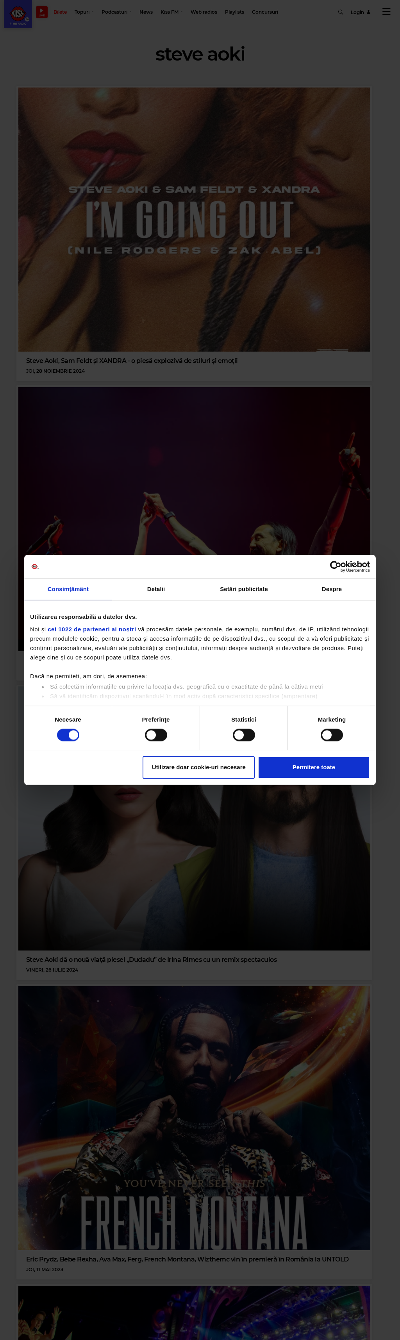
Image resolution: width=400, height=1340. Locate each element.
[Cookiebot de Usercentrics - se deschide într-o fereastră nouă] (336, 566)
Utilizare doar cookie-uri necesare (199, 767)
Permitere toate (314, 767)
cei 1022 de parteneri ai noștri (92, 629)
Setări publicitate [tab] (244, 589)
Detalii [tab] (156, 589)
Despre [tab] (332, 589)
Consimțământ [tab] (68, 589)
